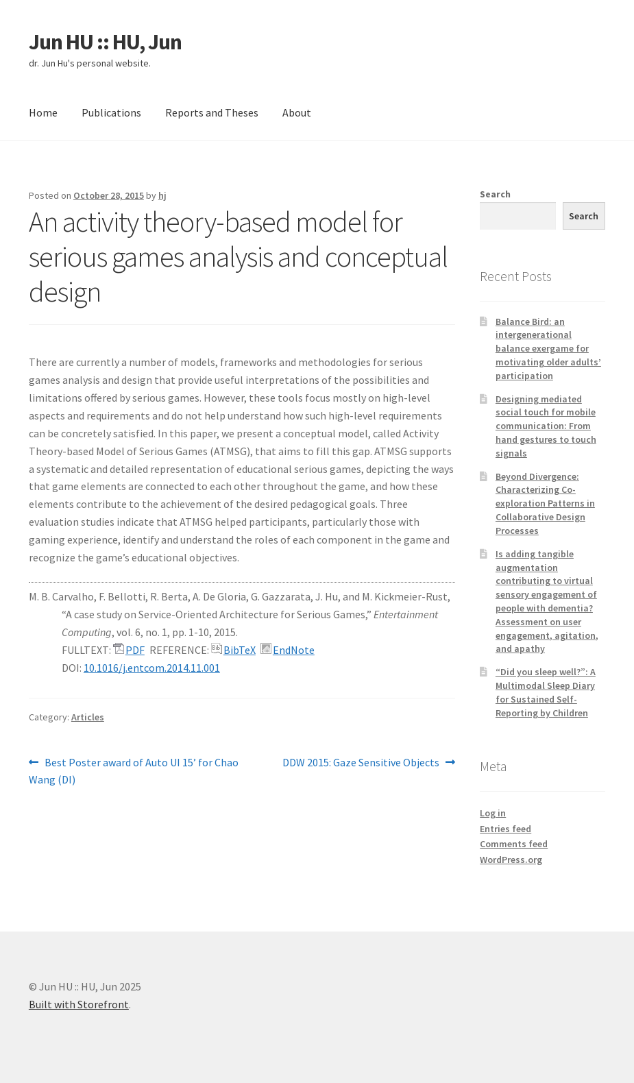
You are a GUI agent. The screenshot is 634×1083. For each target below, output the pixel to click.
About (296, 112)
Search (495, 194)
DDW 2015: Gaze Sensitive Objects (360, 763)
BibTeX (239, 650)
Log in (493, 813)
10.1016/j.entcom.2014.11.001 (152, 667)
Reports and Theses (211, 112)
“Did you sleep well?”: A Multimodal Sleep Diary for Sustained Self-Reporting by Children (546, 692)
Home (43, 112)
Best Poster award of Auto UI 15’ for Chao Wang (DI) (134, 770)
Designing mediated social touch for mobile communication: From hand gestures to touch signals (546, 426)
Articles (87, 717)
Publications (111, 112)
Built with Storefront (79, 1004)
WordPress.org (511, 859)
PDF (135, 650)
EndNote (294, 650)
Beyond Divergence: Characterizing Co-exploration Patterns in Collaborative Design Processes (545, 503)
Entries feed (505, 829)
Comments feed (514, 844)
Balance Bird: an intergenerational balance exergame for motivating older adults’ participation (548, 348)
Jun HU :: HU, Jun (105, 42)
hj (162, 195)
